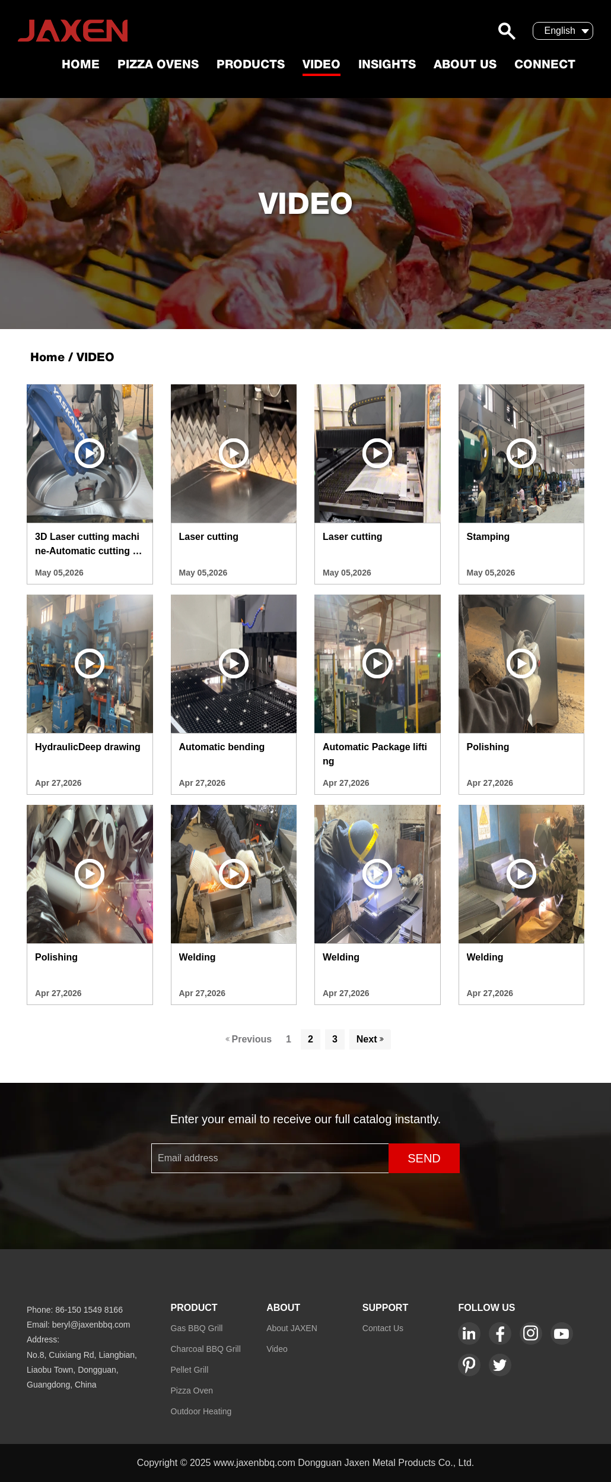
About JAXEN (291, 1328)
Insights (387, 65)
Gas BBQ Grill (197, 1328)
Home (81, 65)
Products (251, 65)
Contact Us (382, 1328)
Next (370, 1039)
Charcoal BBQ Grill (206, 1349)
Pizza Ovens (158, 65)
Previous (248, 1039)
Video (321, 65)
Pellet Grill (190, 1369)
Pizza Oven (192, 1390)
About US (465, 65)
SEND (424, 1158)
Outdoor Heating (201, 1411)
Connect (544, 65)
